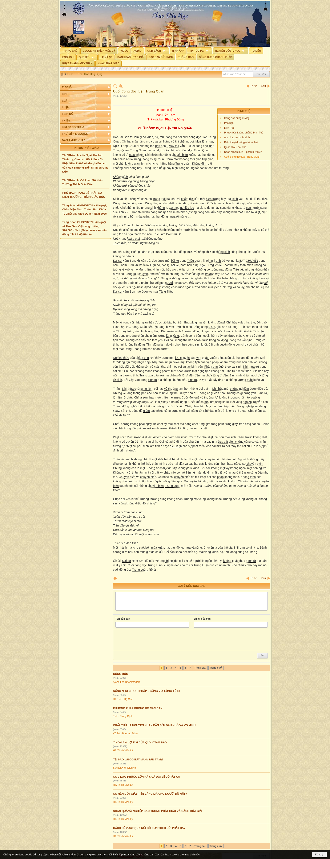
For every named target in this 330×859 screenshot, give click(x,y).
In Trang (115, 578)
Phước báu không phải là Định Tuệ (243, 132)
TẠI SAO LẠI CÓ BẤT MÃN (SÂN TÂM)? (138, 759)
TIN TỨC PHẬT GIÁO (85, 147)
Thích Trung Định (122, 716)
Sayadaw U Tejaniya (124, 767)
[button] (157, 50)
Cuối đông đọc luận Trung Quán (242, 156)
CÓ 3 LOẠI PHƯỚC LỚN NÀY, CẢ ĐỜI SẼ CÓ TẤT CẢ (146, 776)
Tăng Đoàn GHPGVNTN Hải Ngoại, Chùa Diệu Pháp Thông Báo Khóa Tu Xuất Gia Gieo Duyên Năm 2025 (84, 209)
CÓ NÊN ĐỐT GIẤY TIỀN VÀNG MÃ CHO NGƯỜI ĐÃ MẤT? (150, 793)
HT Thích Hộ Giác (123, 699)
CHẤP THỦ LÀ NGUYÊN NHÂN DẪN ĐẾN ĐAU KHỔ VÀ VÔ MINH (154, 725)
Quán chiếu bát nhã (235, 147)
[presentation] (147, 640)
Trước (253, 85)
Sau (263, 85)
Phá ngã (229, 122)
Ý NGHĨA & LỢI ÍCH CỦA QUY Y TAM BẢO (140, 742)
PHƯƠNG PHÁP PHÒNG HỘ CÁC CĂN (137, 708)
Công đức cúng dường (236, 118)
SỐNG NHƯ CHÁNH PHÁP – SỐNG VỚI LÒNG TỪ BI (146, 691)
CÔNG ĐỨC (120, 674)
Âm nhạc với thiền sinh (237, 137)
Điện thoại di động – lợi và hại (241, 142)
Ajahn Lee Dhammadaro (126, 682)
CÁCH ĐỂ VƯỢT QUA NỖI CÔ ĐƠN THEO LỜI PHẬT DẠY (149, 828)
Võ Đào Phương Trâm (125, 733)
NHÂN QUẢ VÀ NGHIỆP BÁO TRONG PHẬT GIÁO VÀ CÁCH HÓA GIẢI (157, 811)
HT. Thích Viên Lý (123, 750)
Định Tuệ (229, 127)
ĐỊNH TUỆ (243, 111)
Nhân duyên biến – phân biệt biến (243, 151)
